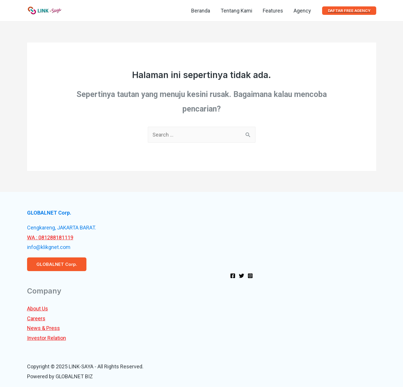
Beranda (200, 11)
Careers (36, 318)
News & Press (43, 328)
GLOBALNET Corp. (56, 264)
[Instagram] (250, 275)
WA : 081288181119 (50, 237)
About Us (37, 308)
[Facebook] (232, 275)
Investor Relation (46, 338)
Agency (302, 11)
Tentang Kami (236, 11)
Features (273, 11)
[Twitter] (241, 275)
